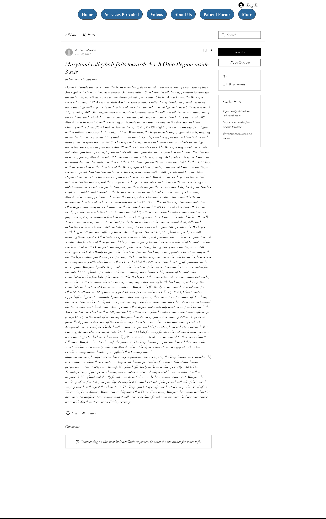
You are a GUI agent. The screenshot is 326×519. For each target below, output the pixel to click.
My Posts (89, 35)
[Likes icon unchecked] (68, 413)
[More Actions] (209, 50)
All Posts (71, 35)
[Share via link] (88, 413)
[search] (239, 35)
